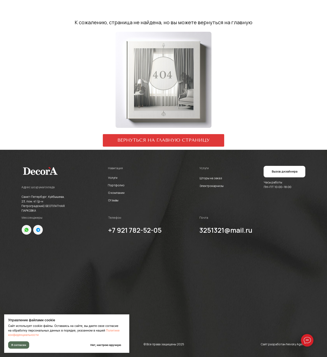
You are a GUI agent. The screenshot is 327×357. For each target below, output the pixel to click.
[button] (284, 171)
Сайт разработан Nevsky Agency (284, 344)
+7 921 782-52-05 (135, 230)
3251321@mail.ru (225, 230)
